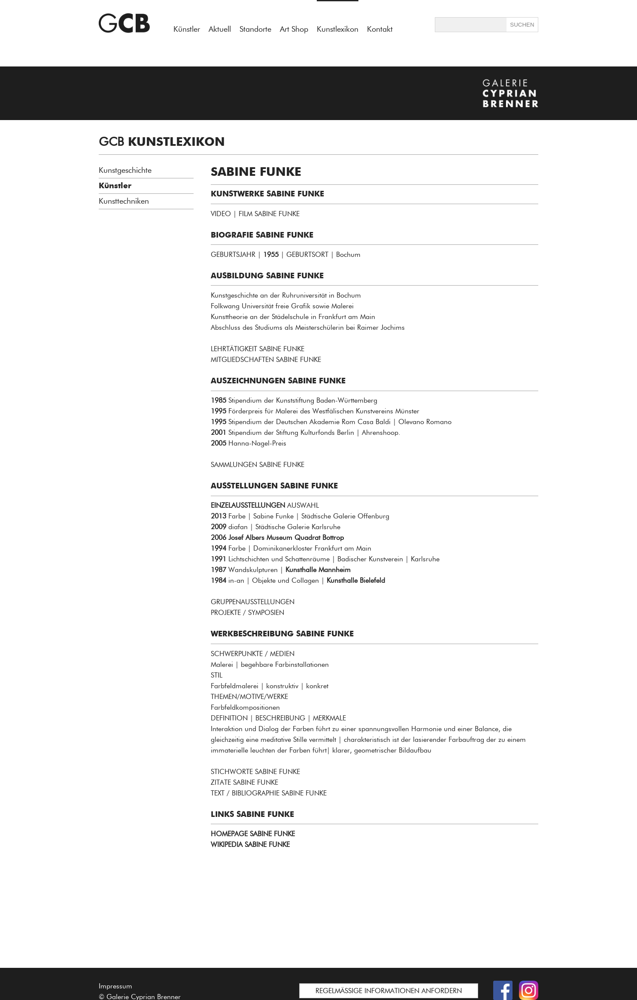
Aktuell (220, 29)
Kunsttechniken (124, 201)
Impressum (115, 986)
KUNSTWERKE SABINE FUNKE (267, 194)
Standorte (255, 29)
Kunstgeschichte (125, 170)
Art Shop (294, 29)
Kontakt (380, 29)
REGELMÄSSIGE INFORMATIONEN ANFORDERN (388, 991)
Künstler (186, 29)
